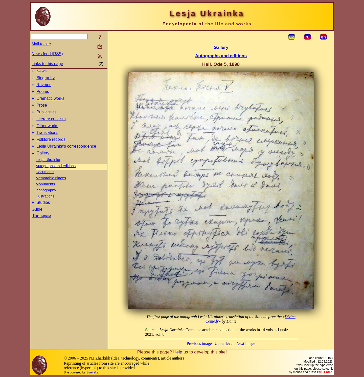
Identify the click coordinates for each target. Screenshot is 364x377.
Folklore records (50, 148)
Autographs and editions (56, 176)
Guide (37, 220)
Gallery (42, 163)
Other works (47, 132)
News (41, 72)
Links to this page (47, 64)
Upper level (224, 343)
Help (177, 351)
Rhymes (43, 87)
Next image (245, 343)
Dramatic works (50, 102)
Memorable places (51, 188)
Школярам (41, 226)
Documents (45, 182)
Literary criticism (51, 125)
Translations (47, 140)
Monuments (45, 194)
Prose (41, 110)
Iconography (46, 200)
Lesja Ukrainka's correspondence (66, 155)
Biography (45, 79)
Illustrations (45, 206)
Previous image (199, 343)
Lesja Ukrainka (48, 170)
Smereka (92, 372)
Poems (42, 94)
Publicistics (46, 117)
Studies (43, 213)
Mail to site (41, 44)
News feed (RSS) (47, 54)
